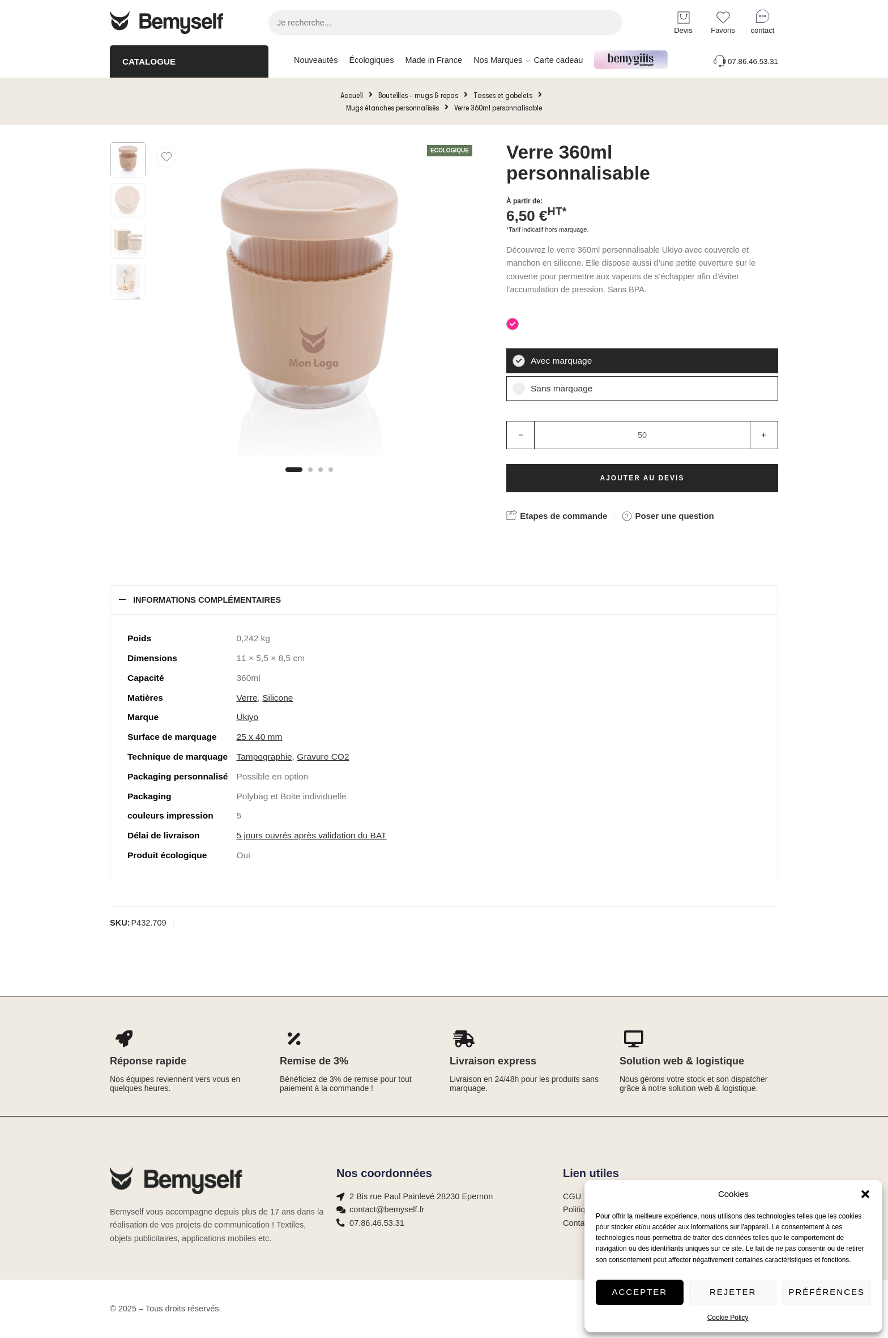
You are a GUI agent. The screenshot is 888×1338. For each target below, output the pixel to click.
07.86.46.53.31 (745, 61)
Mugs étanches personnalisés (392, 107)
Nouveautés (316, 60)
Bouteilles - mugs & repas (418, 95)
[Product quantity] (642, 435)
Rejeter (733, 1292)
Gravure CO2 (323, 756)
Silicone (277, 697)
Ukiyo (247, 717)
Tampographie (264, 756)
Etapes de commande (556, 515)
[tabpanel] (309, 302)
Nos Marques (497, 60)
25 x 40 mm (259, 737)
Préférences (826, 1292)
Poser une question (667, 516)
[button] (865, 1194)
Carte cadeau (558, 60)
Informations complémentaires (207, 599)
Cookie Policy (728, 1318)
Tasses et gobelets (502, 95)
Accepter (640, 1292)
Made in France (433, 60)
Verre (246, 697)
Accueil (351, 95)
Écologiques (371, 60)
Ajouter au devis (642, 478)
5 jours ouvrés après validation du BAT (311, 835)
